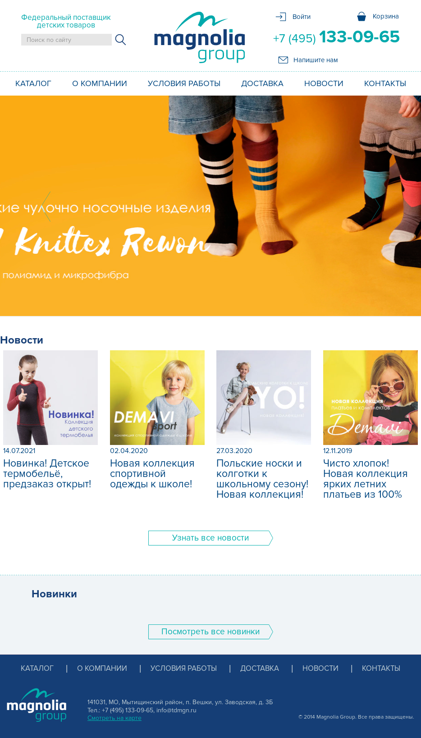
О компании (99, 83)
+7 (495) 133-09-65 (127, 710)
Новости (323, 83)
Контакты (385, 83)
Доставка (262, 83)
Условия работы (184, 83)
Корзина (386, 16)
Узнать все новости (210, 538)
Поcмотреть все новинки (210, 632)
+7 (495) (336, 37)
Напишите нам (315, 60)
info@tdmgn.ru (176, 710)
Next (375, 206)
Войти (302, 17)
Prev (45, 206)
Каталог (33, 83)
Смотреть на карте (114, 718)
